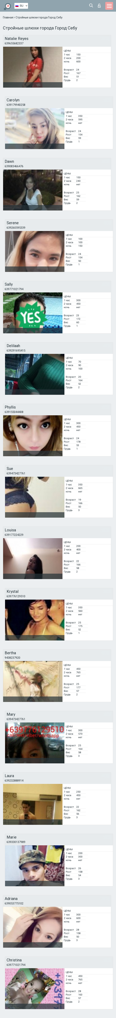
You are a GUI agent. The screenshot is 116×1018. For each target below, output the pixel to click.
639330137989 (16, 842)
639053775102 (14, 903)
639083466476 (14, 166)
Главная (8, 17)
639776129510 (16, 596)
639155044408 (14, 412)
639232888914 (14, 780)
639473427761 (16, 473)
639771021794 (14, 289)
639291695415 (16, 350)
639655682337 (14, 43)
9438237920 (12, 657)
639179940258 (16, 105)
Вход (99, 5)
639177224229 (14, 535)
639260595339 (16, 227)
